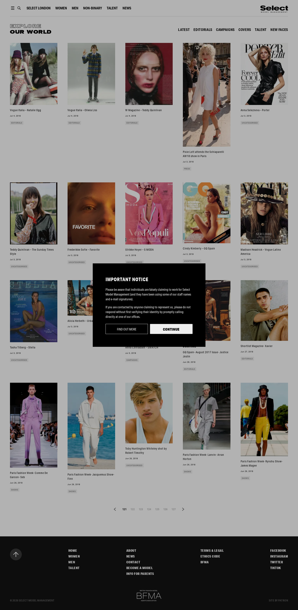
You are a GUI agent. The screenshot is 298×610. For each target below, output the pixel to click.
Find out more (127, 329)
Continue (171, 329)
